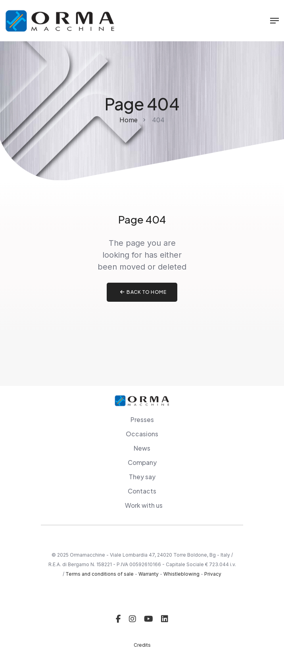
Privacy (212, 574)
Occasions (142, 434)
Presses (142, 419)
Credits (142, 645)
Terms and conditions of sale (99, 574)
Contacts (142, 491)
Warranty (148, 574)
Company (142, 462)
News (142, 448)
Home (128, 120)
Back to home (143, 292)
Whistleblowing (181, 574)
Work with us (144, 505)
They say (142, 476)
